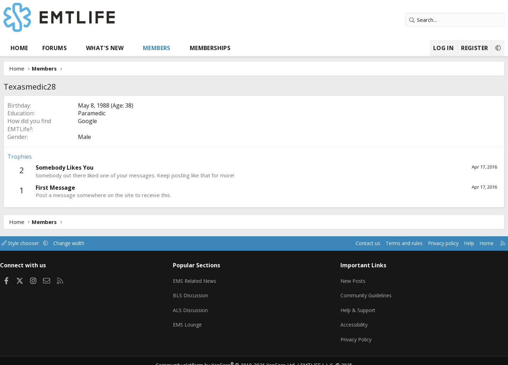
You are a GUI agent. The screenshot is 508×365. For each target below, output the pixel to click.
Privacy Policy (347, 333)
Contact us (327, 243)
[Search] (428, 20)
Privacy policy (407, 243)
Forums (81, 48)
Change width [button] (104, 243)
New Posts (344, 278)
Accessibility (345, 319)
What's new (131, 48)
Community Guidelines (357, 292)
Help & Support (349, 305)
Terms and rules (366, 243)
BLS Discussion (202, 292)
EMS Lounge (199, 319)
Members (183, 48)
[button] (100, 48)
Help (435, 243)
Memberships (236, 48)
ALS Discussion (202, 305)
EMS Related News (207, 278)
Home (46, 48)
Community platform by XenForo (230, 356)
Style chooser (53, 243)
